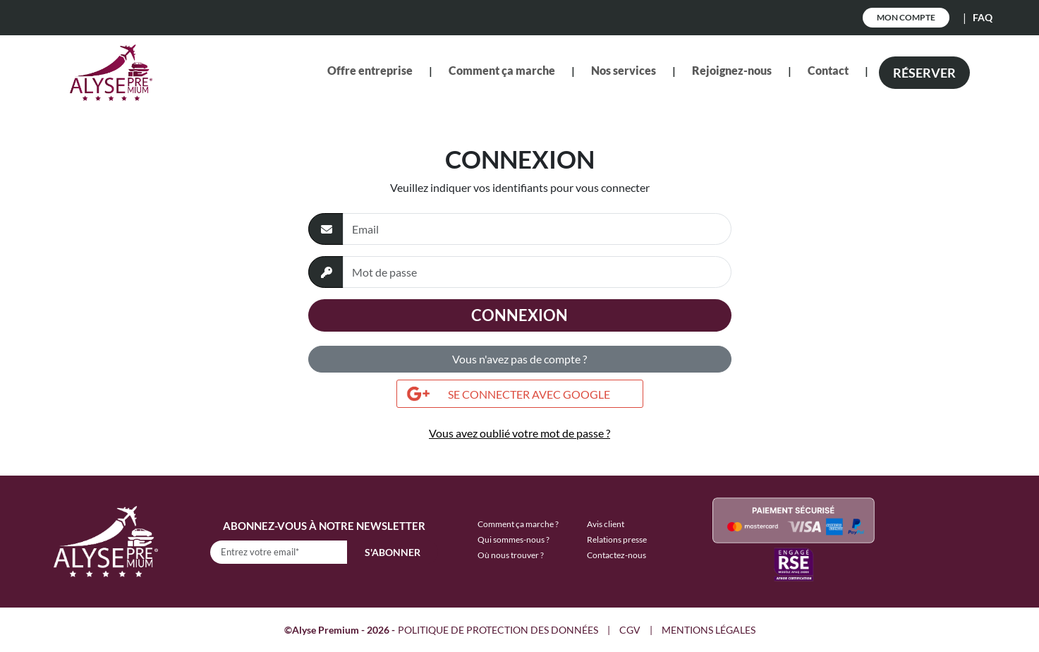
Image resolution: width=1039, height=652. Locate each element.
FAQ (982, 17)
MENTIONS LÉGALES (708, 630)
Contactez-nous (616, 555)
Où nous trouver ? (511, 555)
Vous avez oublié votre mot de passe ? (519, 433)
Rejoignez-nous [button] (732, 70)
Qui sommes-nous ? (513, 539)
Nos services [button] (623, 70)
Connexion (519, 315)
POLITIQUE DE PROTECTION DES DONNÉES (498, 630)
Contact (828, 70)
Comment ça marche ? (518, 524)
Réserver (924, 72)
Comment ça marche (502, 70)
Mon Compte (906, 17)
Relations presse (617, 539)
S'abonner (392, 552)
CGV (629, 630)
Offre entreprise (370, 70)
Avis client (605, 524)
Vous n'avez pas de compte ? (519, 359)
